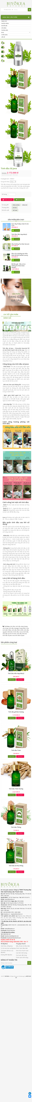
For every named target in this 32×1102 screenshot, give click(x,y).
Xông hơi (24, 205)
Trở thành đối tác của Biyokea (7, 951)
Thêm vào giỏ (7, 199)
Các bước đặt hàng (21, 955)
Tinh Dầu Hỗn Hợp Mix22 (19, 234)
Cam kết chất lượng (21, 953)
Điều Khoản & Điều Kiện (23, 946)
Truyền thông (5, 23)
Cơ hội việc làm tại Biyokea (8, 948)
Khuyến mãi (4, 25)
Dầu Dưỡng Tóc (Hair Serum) (20, 244)
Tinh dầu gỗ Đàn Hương (16, 712)
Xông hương (16, 205)
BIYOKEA (15, 208)
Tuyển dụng (4, 34)
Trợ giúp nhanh (21, 943)
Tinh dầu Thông (16, 827)
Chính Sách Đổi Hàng (22, 957)
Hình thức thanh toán (22, 950)
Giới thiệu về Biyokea (7, 946)
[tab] (11, 314)
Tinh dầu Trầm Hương (16, 789)
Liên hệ (3, 37)
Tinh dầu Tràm (16, 750)
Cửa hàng (3, 28)
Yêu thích (20, 679)
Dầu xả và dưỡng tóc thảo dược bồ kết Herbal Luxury (20, 254)
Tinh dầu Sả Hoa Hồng (16, 866)
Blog (2, 32)
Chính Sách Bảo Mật (22, 948)
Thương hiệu (4, 30)
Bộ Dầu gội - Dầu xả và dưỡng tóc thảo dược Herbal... (18, 265)
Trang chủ (4, 21)
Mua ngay (19, 199)
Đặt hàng (12, 679)
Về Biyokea (4, 943)
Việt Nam (15, 210)
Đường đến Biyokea (6, 955)
